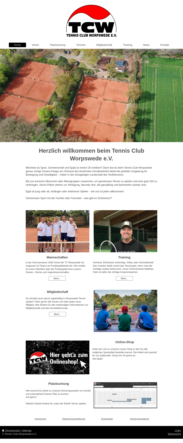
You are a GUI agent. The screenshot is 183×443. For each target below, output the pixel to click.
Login (178, 430)
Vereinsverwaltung (139, 419)
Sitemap (26, 430)
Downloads (107, 419)
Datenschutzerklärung (73, 419)
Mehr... (57, 278)
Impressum (40, 419)
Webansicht (174, 434)
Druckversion (11, 430)
